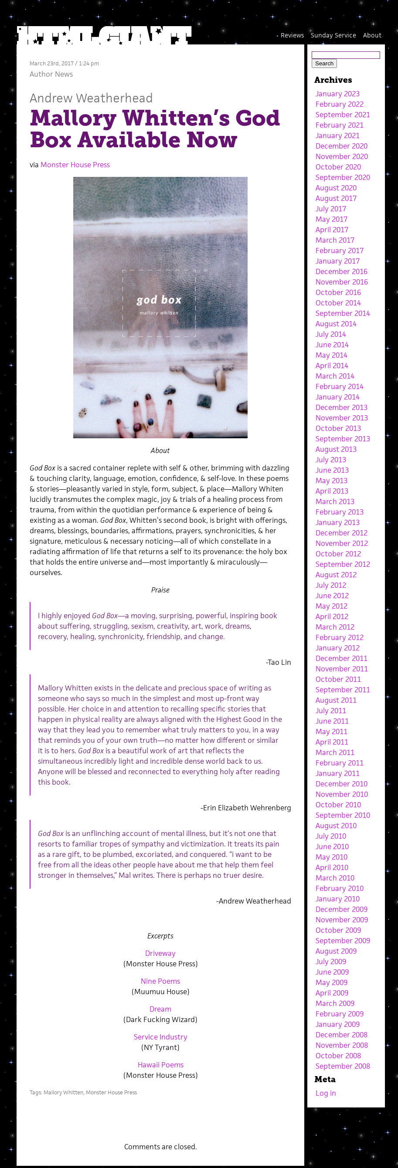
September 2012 (343, 564)
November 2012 (342, 543)
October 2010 (338, 804)
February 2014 (340, 386)
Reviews (292, 35)
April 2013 (332, 491)
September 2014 (343, 313)
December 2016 (341, 271)
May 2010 (331, 857)
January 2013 (338, 522)
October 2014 (338, 303)
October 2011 (338, 679)
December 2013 (341, 407)
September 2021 (343, 114)
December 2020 (341, 146)
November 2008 (342, 1045)
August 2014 (336, 323)
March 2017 (335, 240)
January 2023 (338, 93)
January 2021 (338, 135)
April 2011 (332, 742)
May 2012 (331, 606)
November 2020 (342, 156)
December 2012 (341, 533)
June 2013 (332, 470)
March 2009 (335, 1003)
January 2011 (338, 773)
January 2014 (338, 397)
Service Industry (160, 1037)
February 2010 (340, 888)
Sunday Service (333, 35)
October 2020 (338, 167)
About (372, 35)
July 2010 (331, 836)
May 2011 (331, 731)
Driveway (160, 953)
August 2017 (336, 198)
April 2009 (332, 993)
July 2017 (331, 208)
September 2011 (343, 689)
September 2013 (343, 439)
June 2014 (332, 344)
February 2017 (340, 250)
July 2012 (331, 585)
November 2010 (342, 794)
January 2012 (338, 648)
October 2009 (338, 930)
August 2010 (336, 825)
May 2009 (331, 982)
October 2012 (338, 554)
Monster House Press (75, 164)
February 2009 (340, 1014)
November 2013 (342, 418)
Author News (51, 74)
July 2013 (331, 459)
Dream (160, 1009)
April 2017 (332, 229)
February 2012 (340, 637)
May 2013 (331, 480)
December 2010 (341, 784)
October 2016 (338, 292)
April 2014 (332, 365)
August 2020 (336, 188)
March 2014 (335, 376)
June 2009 (332, 972)
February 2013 (340, 512)
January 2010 (338, 899)
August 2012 (336, 574)
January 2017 (338, 261)
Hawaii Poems (161, 1065)
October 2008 (338, 1055)
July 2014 (331, 334)
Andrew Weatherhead (91, 98)
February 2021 (340, 125)
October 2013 (338, 428)
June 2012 (332, 595)
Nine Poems (160, 981)
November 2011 (342, 669)
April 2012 (332, 616)
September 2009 (343, 940)
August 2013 (336, 449)
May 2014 (331, 355)
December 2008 (341, 1034)
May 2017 (331, 219)
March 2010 (335, 878)
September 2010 (343, 815)
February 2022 (340, 104)
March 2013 (335, 501)
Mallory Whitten (63, 1092)
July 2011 (331, 710)
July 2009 (331, 961)
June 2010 (332, 846)
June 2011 (332, 721)
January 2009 (338, 1024)
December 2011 (341, 658)
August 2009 (336, 951)
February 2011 (340, 763)
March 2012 (335, 627)
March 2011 (335, 752)
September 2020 (343, 177)
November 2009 (342, 919)
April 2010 (332, 867)
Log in (326, 1093)
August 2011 (336, 700)
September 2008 (343, 1066)
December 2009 (341, 909)
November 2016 (342, 282)
